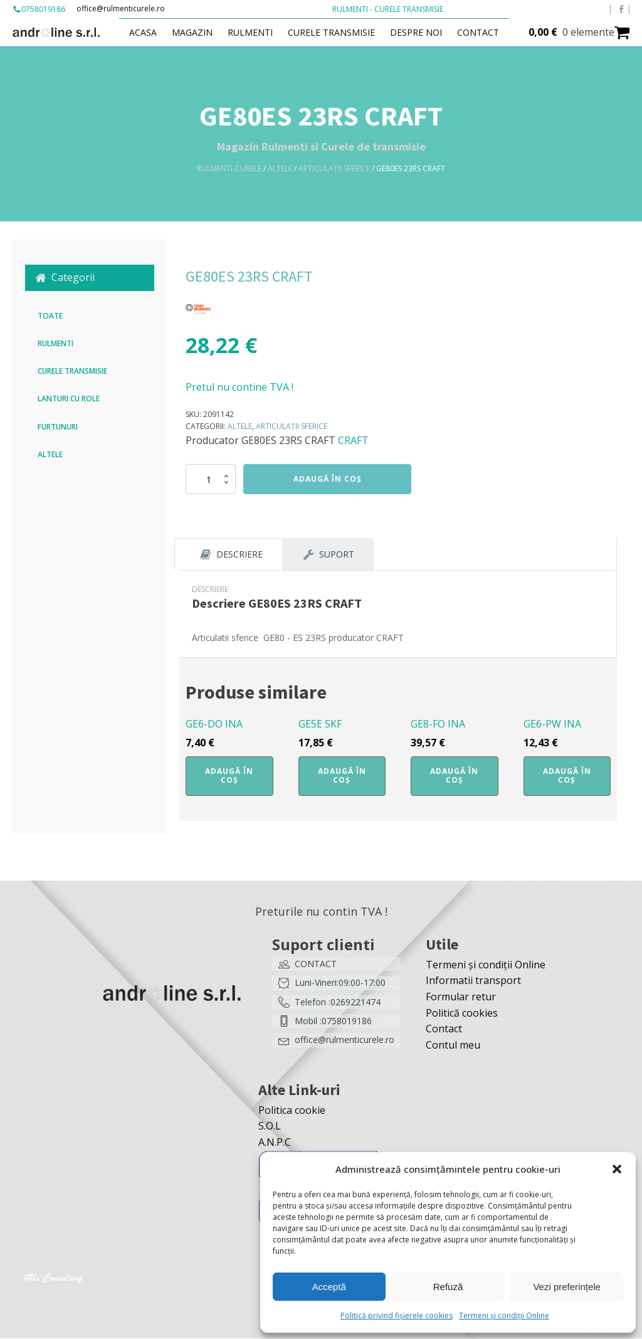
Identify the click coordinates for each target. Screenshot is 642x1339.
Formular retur (461, 997)
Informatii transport (473, 981)
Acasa (146, 32)
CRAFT (353, 440)
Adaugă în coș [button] (229, 776)
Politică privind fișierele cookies (396, 1315)
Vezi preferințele (567, 1286)
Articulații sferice (334, 168)
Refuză (448, 1286)
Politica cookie (291, 1111)
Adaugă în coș (327, 479)
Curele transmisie (335, 32)
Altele (280, 168)
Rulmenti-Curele (229, 168)
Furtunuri (58, 426)
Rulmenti (253, 32)
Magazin (196, 32)
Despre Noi (420, 32)
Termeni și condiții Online (504, 1315)
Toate (50, 315)
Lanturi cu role (69, 398)
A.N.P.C (274, 1143)
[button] (617, 1169)
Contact (482, 32)
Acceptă (329, 1286)
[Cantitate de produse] (211, 479)
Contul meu (453, 1045)
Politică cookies (462, 1013)
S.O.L (269, 1126)
